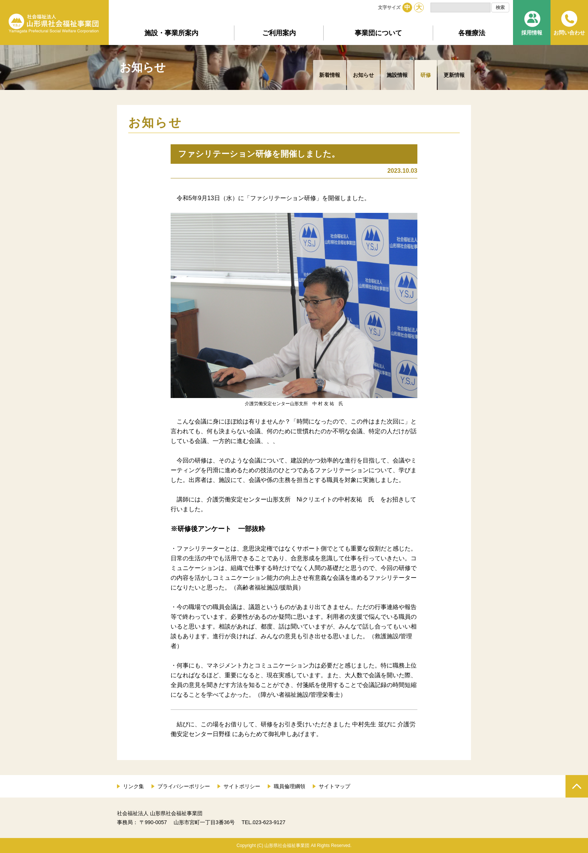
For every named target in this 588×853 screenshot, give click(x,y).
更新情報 (454, 75)
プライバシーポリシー (184, 786)
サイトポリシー (242, 786)
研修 (425, 75)
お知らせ (363, 75)
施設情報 (397, 75)
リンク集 (133, 786)
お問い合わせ (569, 33)
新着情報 (329, 75)
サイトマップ (334, 786)
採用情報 (531, 33)
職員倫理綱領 (289, 786)
